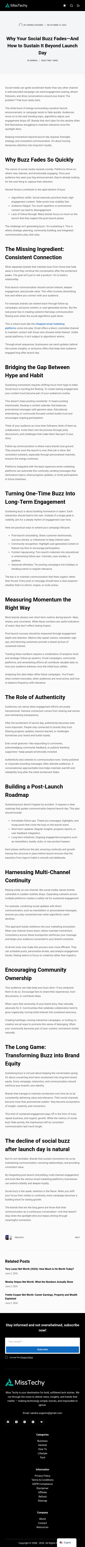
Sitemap (42, 1500)
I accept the (21, 1357)
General (34, 60)
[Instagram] (25, 1422)
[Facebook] (8, 1422)
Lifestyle (42, 1453)
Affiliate (42, 1492)
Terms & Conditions (42, 1479)
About (42, 1518)
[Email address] (42, 1342)
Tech (42, 1457)
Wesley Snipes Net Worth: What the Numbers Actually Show (39, 1281)
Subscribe (42, 1349)
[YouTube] (33, 1422)
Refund (42, 1496)
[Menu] (78, 5)
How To (42, 1449)
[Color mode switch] (64, 5)
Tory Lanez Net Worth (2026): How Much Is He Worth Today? (39, 1268)
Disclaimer (42, 1488)
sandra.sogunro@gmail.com (46, 1413)
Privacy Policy (26, 1357)
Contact (42, 1523)
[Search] (71, 5)
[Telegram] (41, 1422)
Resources (42, 1527)
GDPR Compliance (42, 1484)
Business (42, 1440)
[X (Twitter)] (16, 1422)
